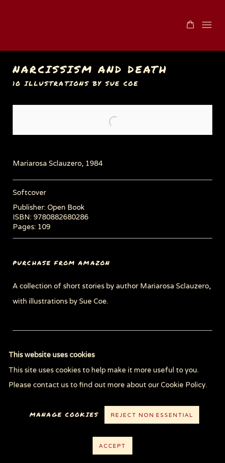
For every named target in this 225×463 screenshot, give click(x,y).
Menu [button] (206, 25)
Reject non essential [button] (152, 415)
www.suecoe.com (90, 25)
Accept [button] (112, 445)
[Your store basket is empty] (190, 25)
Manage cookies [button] (64, 414)
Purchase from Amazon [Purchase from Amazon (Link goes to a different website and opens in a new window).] (61, 262)
